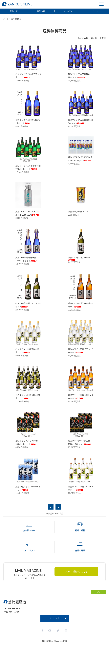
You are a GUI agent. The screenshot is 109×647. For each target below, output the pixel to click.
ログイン (68, 11)
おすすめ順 (83, 38)
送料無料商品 (16, 19)
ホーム (6, 19)
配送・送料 (80, 530)
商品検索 (41, 11)
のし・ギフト (29, 550)
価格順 (94, 38)
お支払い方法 (29, 530)
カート (95, 11)
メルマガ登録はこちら (76, 571)
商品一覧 (14, 11)
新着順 (103, 38)
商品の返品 (80, 550)
